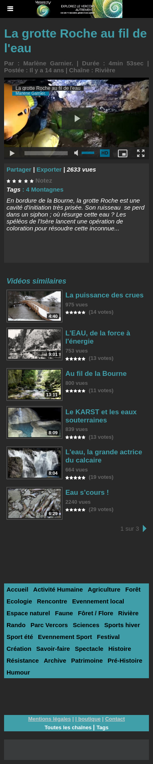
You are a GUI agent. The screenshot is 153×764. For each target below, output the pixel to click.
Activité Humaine (58, 589)
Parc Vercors (49, 624)
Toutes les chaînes (67, 727)
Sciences (86, 624)
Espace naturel (28, 613)
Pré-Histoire (125, 660)
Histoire (119, 648)
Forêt (133, 589)
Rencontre (52, 601)
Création (19, 648)
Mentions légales (49, 719)
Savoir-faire (53, 648)
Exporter (49, 169)
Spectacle (89, 648)
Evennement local (98, 601)
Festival (108, 636)
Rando (16, 624)
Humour (18, 672)
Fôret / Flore (95, 613)
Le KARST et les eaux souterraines (101, 416)
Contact (115, 719)
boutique (89, 719)
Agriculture (104, 589)
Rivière (105, 70)
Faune (64, 613)
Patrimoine (87, 660)
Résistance (23, 660)
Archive (55, 660)
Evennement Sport (65, 636)
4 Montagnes (45, 189)
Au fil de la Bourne (95, 374)
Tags (102, 727)
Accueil (17, 589)
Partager (19, 169)
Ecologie (19, 601)
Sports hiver (122, 624)
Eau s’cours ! (87, 492)
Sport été (20, 636)
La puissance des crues (104, 295)
